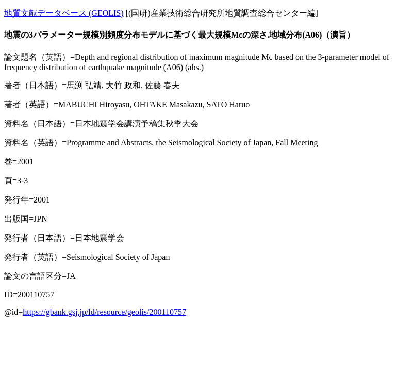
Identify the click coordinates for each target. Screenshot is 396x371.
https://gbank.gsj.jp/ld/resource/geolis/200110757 (104, 312)
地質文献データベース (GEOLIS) (64, 13)
